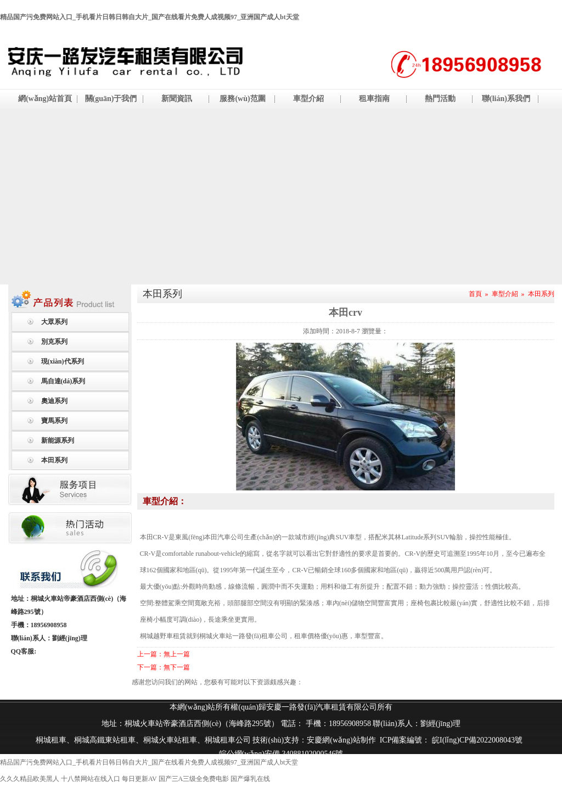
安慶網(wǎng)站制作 (341, 740)
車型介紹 (308, 98)
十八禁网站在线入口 (90, 779)
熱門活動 (440, 98)
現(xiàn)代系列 (62, 361)
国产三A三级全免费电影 (194, 779)
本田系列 (54, 460)
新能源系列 (57, 440)
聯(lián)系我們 (506, 98)
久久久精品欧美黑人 (29, 779)
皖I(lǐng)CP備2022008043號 (476, 740)
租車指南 (374, 98)
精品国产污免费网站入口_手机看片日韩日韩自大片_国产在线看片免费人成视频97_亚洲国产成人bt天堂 (149, 17)
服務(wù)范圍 (242, 98)
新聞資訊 (176, 98)
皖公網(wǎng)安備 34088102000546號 (281, 754)
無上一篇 (177, 654)
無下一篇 (177, 667)
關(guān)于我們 (111, 98)
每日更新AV (139, 779)
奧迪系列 (54, 401)
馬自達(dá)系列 (63, 381)
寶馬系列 (54, 421)
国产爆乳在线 (250, 779)
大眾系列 (54, 322)
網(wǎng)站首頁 (45, 98)
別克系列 (54, 341)
